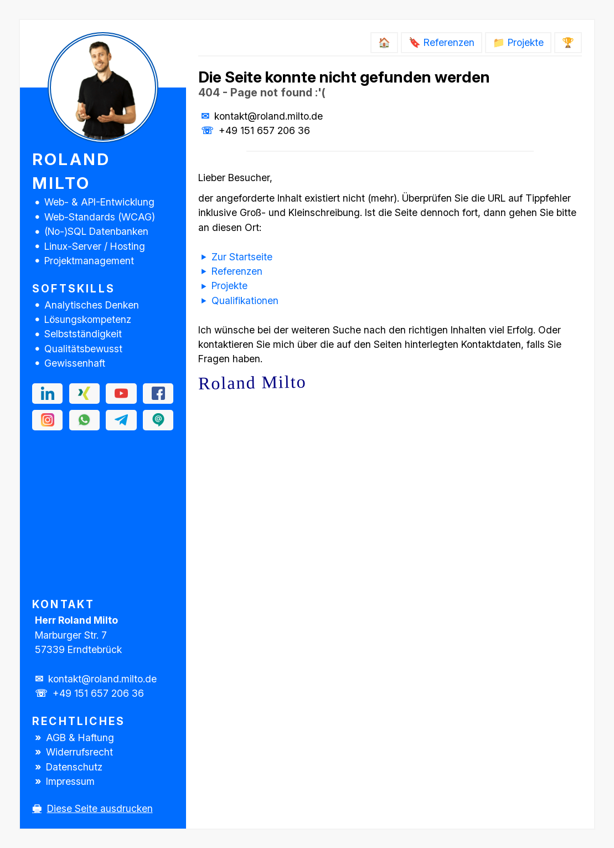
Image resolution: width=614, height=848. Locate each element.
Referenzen (236, 271)
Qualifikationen (244, 300)
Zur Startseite (241, 257)
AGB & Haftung (80, 737)
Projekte (229, 285)
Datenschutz (74, 767)
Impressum (70, 781)
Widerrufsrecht (79, 752)
